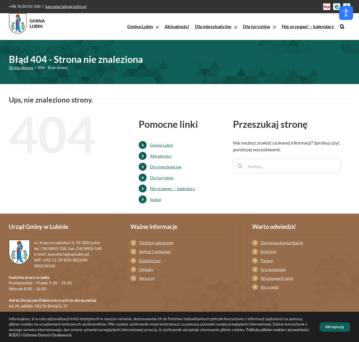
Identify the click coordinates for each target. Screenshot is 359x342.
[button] (342, 26)
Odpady (146, 269)
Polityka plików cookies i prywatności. (277, 329)
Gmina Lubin (161, 144)
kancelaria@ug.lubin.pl (66, 6)
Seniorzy (147, 278)
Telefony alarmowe (156, 242)
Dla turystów (162, 177)
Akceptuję (335, 327)
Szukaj (155, 199)
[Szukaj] (240, 166)
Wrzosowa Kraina (277, 278)
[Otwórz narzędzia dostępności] (346, 13)
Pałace (267, 260)
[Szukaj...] (287, 166)
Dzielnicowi (150, 260)
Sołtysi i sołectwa (155, 251)
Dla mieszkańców (166, 166)
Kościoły (269, 251)
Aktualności (161, 155)
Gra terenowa (273, 269)
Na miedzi (270, 286)
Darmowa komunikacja (282, 242)
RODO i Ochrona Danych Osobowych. (40, 335)
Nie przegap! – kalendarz (172, 188)
